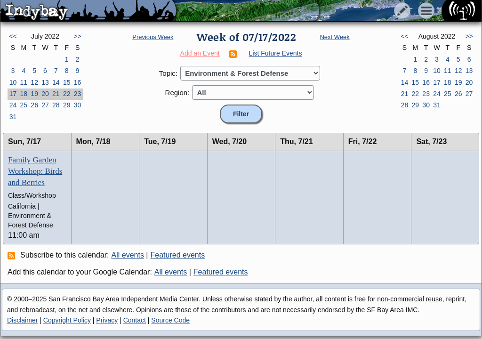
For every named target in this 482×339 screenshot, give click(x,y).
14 (56, 82)
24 (13, 105)
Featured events (178, 255)
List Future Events (275, 53)
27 (45, 105)
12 (34, 82)
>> (77, 36)
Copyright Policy (67, 320)
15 (67, 82)
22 (67, 93)
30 (77, 105)
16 (77, 82)
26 (34, 105)
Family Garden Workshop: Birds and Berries (35, 171)
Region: (177, 93)
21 (56, 93)
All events (128, 255)
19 (34, 93)
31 (13, 117)
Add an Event (200, 53)
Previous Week (152, 36)
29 (67, 105)
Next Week (334, 36)
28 (56, 105)
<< (12, 36)
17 (13, 93)
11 (23, 82)
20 (45, 93)
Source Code (170, 320)
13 (45, 82)
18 (23, 93)
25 (23, 105)
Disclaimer (22, 320)
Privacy (107, 320)
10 (13, 82)
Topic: (168, 73)
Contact (134, 320)
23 (77, 93)
